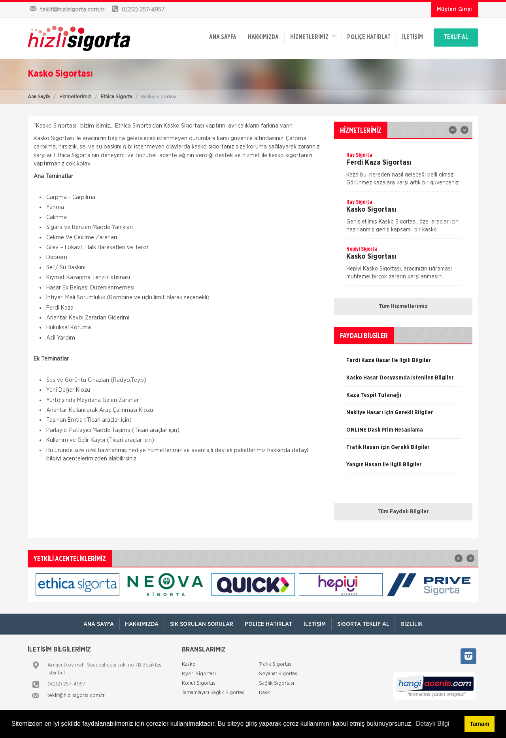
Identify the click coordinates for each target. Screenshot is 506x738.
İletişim (407, 36)
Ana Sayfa (39, 97)
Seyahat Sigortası (278, 673)
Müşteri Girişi (454, 9)
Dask (264, 692)
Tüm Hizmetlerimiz (403, 306)
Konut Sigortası (199, 683)
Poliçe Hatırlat (363, 36)
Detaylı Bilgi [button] (432, 723)
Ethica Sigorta (116, 97)
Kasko (189, 664)
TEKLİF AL (454, 36)
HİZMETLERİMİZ (306, 35)
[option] (403, 171)
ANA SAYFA (214, 36)
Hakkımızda (255, 36)
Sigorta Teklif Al (364, 624)
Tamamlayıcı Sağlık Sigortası (213, 692)
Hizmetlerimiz (75, 97)
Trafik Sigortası (276, 664)
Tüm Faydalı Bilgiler (403, 512)
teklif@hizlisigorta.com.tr (76, 695)
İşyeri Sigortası (199, 673)
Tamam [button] (479, 724)
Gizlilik (414, 624)
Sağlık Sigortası (276, 683)
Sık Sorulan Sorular (200, 624)
